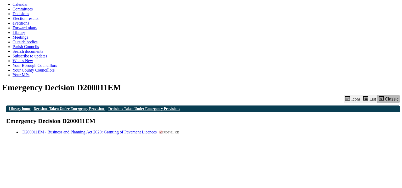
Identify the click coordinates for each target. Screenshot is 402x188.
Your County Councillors (34, 70)
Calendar (20, 4)
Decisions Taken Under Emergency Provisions (69, 109)
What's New (23, 60)
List (369, 98)
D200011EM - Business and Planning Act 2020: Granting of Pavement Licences (100, 132)
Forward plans (25, 28)
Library (19, 32)
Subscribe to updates (30, 56)
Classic (389, 98)
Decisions (21, 13)
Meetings (20, 37)
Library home (20, 109)
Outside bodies (25, 42)
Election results (25, 18)
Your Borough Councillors (35, 65)
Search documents (28, 51)
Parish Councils (26, 46)
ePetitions (21, 23)
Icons (352, 98)
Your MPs (21, 75)
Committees (23, 9)
